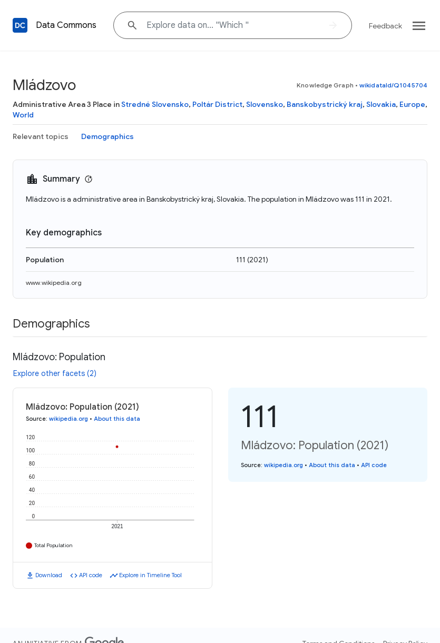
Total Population (53, 545)
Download (48, 575)
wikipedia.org (68, 418)
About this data (117, 418)
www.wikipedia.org (54, 282)
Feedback (385, 26)
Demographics (107, 136)
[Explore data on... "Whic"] (232, 25)
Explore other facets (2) (54, 373)
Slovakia (381, 104)
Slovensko (264, 104)
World (23, 115)
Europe (412, 104)
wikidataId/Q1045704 (393, 85)
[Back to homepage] (20, 25)
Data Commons (66, 25)
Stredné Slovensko (155, 104)
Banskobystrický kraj (325, 104)
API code (90, 575)
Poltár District (217, 104)
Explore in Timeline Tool (150, 575)
